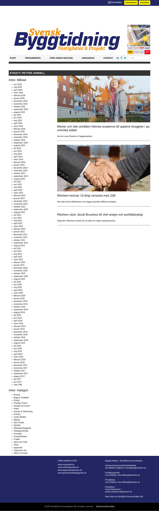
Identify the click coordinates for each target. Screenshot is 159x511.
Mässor (17, 420)
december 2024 (20, 134)
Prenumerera (130, 3)
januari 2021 (19, 265)
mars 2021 (18, 260)
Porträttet (18, 434)
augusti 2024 (19, 146)
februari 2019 (19, 326)
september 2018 (21, 340)
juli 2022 (17, 215)
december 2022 (20, 201)
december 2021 (20, 235)
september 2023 (21, 176)
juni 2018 (18, 349)
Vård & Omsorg (20, 453)
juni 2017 (18, 382)
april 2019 (18, 321)
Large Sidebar (20, 417)
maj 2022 (18, 221)
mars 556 (18, 385)
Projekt (17, 439)
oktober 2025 (19, 107)
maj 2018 (18, 351)
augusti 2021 (19, 246)
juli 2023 (17, 182)
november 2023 (20, 171)
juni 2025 (18, 118)
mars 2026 (18, 93)
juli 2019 (17, 315)
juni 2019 (18, 318)
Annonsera (144, 3)
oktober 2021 (19, 240)
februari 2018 (19, 360)
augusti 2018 (19, 343)
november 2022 (20, 204)
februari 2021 (19, 262)
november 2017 (20, 368)
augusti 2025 (19, 112)
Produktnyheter (20, 436)
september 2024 (21, 143)
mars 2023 (18, 193)
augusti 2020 (19, 279)
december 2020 (20, 268)
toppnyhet (18, 448)
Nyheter (17, 425)
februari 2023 (19, 196)
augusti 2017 (19, 376)
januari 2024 (19, 165)
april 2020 (18, 290)
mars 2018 (18, 357)
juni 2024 (18, 151)
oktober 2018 (19, 337)
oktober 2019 (19, 307)
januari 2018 (19, 362)
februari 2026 (19, 96)
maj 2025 (18, 121)
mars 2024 (18, 159)
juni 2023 (18, 185)
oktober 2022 (19, 207)
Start (13, 58)
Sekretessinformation (105, 506)
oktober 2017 (19, 371)
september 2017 (21, 374)
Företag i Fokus (20, 403)
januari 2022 (19, 232)
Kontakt (108, 58)
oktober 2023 (19, 173)
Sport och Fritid (20, 442)
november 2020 (20, 271)
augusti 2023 (19, 179)
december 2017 (20, 365)
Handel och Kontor (22, 406)
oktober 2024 (19, 140)
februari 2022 (19, 229)
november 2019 (20, 304)
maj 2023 (18, 187)
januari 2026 (19, 98)
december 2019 (20, 301)
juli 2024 (17, 148)
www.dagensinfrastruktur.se (70, 470)
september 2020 (21, 276)
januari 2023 (19, 198)
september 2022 (21, 209)
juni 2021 (18, 251)
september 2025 (21, 109)
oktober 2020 (19, 273)
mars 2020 (18, 293)
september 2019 (21, 310)
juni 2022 (18, 218)
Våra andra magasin (61, 58)
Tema (16, 445)
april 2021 (18, 257)
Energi (16, 400)
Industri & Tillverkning (23, 411)
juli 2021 (17, 248)
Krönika (17, 414)
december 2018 (20, 332)
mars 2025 (18, 126)
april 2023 (18, 190)
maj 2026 (18, 87)
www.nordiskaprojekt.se (68, 467)
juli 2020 (17, 282)
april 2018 (18, 354)
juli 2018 (17, 346)
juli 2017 (17, 379)
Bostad (17, 395)
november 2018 (20, 335)
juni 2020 (18, 285)
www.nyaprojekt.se (66, 465)
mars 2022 (18, 226)
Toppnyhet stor (20, 450)
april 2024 (18, 157)
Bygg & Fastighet (21, 398)
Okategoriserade (21, 431)
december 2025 (20, 101)
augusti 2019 (19, 312)
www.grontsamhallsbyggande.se (72, 473)
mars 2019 (18, 323)
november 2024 (20, 137)
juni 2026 (18, 84)
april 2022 (18, 223)
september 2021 (21, 243)
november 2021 (20, 237)
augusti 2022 (19, 212)
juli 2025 (17, 115)
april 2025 (18, 123)
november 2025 (20, 104)
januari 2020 (19, 299)
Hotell (16, 409)
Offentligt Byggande (22, 428)
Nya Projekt (19, 423)
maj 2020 (18, 287)
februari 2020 (19, 296)
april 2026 (18, 90)
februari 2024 (19, 162)
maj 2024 (18, 154)
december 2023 (20, 168)
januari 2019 (19, 329)
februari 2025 (19, 129)
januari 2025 (19, 132)
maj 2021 (18, 254)
